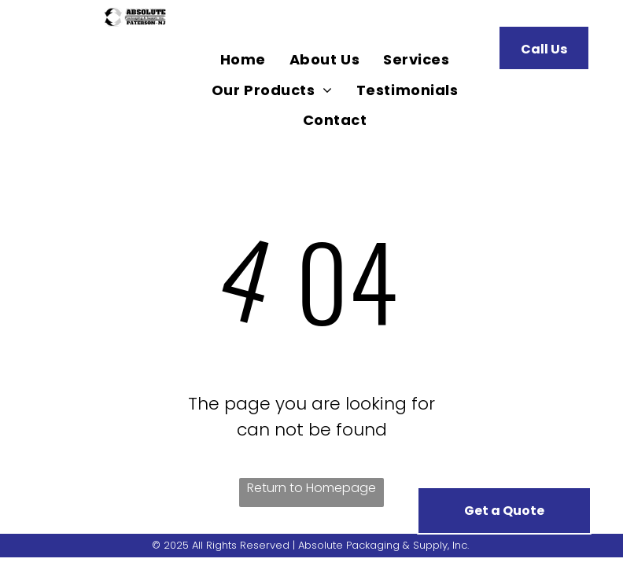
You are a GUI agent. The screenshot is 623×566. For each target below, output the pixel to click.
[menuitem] (243, 60)
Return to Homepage (311, 488)
